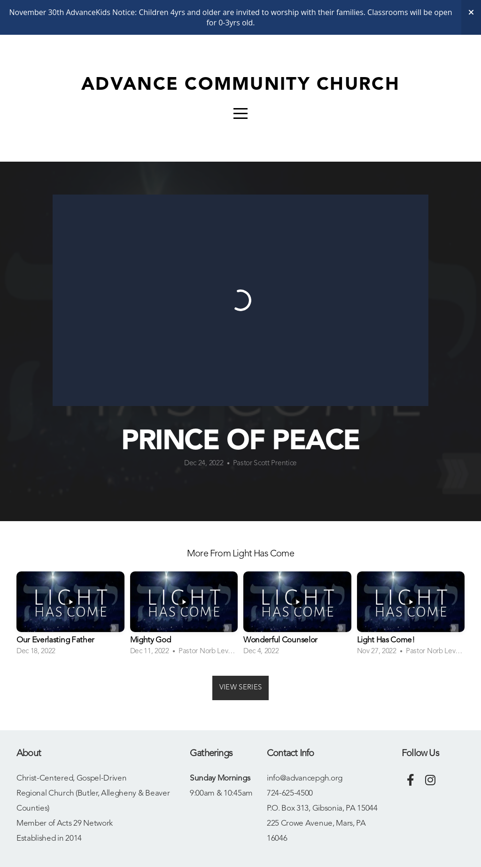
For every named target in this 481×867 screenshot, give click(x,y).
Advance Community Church (240, 85)
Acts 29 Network (85, 824)
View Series (240, 687)
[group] (70, 616)
